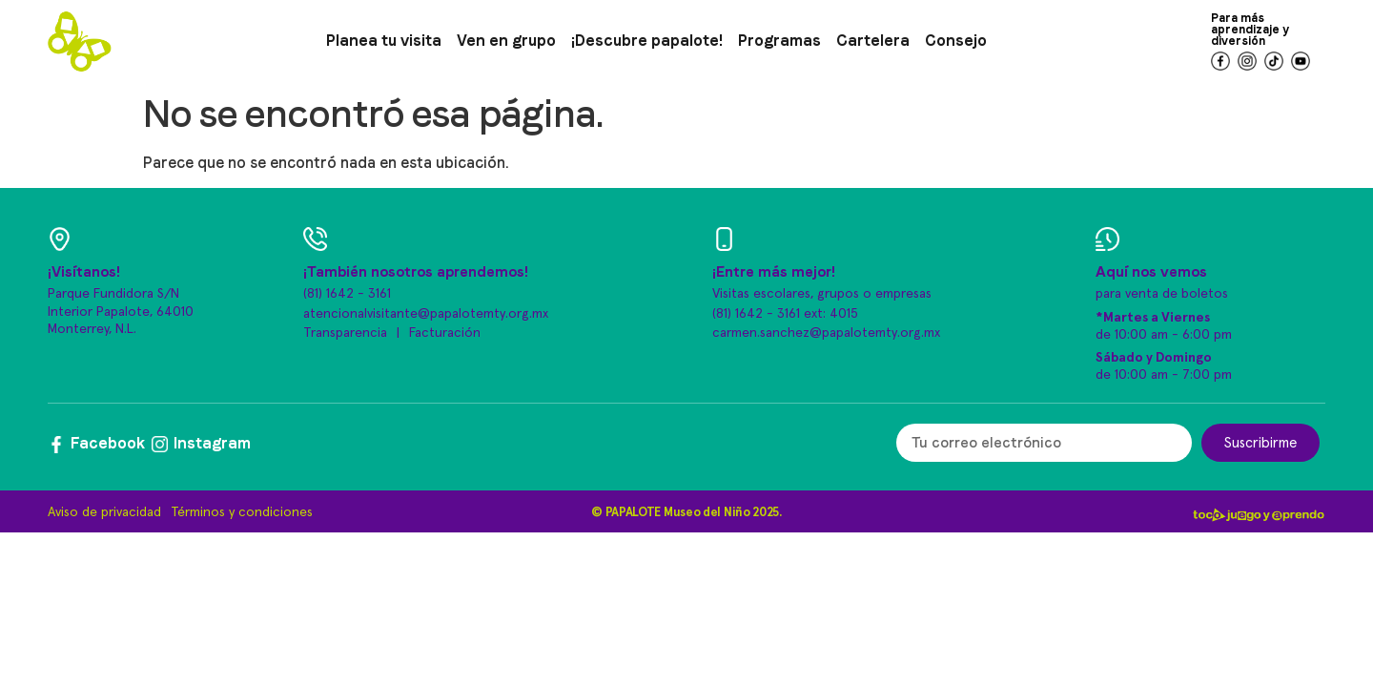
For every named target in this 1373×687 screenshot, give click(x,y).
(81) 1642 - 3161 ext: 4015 (785, 314)
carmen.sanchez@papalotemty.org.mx (826, 333)
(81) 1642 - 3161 (347, 294)
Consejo (956, 40)
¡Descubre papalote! (647, 40)
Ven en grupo (506, 40)
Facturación (445, 333)
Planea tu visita (383, 40)
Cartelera (873, 40)
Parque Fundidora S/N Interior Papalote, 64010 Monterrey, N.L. (121, 311)
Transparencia (345, 333)
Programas (779, 40)
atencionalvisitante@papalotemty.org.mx (425, 314)
